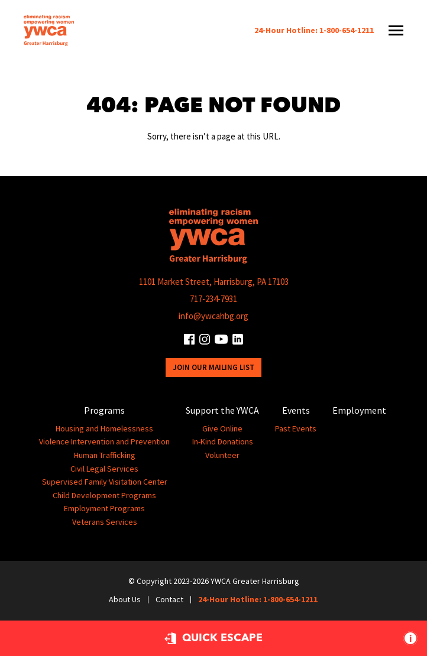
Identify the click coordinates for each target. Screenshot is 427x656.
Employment (359, 410)
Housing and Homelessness (104, 428)
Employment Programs (104, 508)
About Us (125, 599)
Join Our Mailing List (213, 367)
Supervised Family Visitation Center (104, 481)
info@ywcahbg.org (213, 315)
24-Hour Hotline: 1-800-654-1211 (314, 30)
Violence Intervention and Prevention (104, 441)
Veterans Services (104, 522)
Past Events (295, 428)
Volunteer (222, 455)
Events (296, 410)
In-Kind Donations (222, 441)
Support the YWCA (222, 410)
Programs (104, 410)
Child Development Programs (104, 495)
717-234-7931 (213, 298)
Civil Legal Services (104, 468)
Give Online (222, 428)
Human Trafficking (104, 455)
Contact (169, 599)
